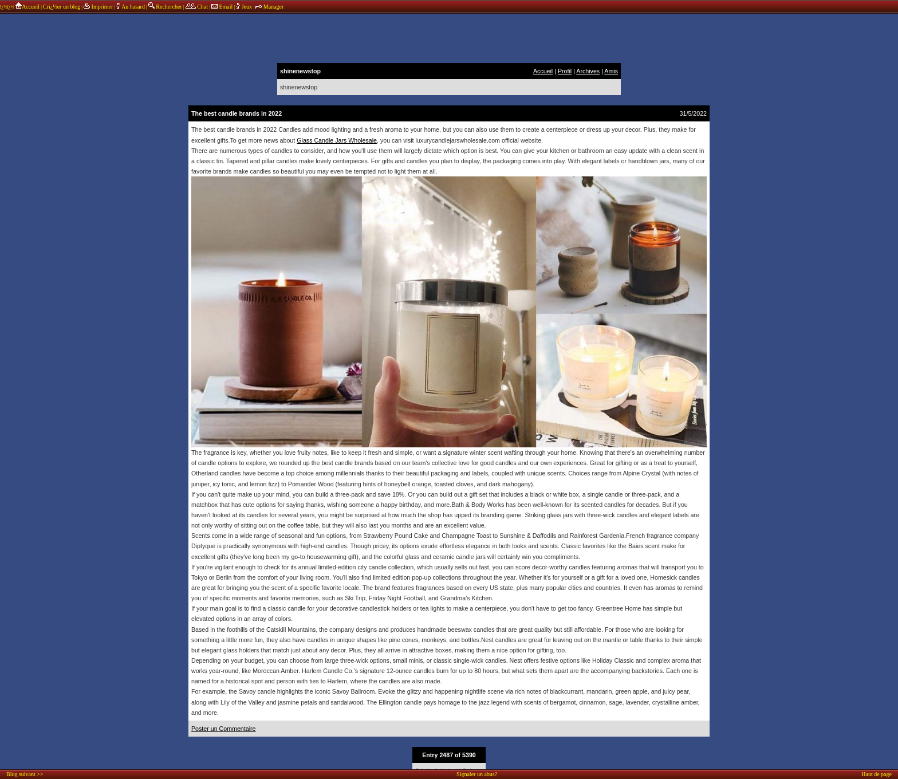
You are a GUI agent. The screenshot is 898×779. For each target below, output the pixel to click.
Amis (611, 71)
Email (222, 6)
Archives (588, 71)
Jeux (244, 6)
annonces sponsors (449, 37)
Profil (565, 71)
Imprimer (98, 6)
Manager (269, 6)
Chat (197, 6)
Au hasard (130, 6)
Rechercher (165, 6)
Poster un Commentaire (223, 728)
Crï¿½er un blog (61, 6)
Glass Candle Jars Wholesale (337, 140)
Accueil (27, 6)
